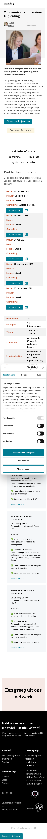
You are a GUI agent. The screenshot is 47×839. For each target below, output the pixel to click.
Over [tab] (39, 375)
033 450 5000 (35, 784)
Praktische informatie (23, 151)
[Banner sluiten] (43, 368)
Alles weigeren (23, 469)
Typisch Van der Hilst (23, 162)
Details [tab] (24, 375)
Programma (14, 156)
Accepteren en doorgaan (24, 452)
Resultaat (34, 156)
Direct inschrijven (16, 121)
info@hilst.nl (36, 780)
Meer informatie (17, 504)
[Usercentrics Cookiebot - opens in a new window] (28, 368)
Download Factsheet (21, 130)
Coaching (6, 762)
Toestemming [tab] (9, 375)
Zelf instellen (23, 461)
